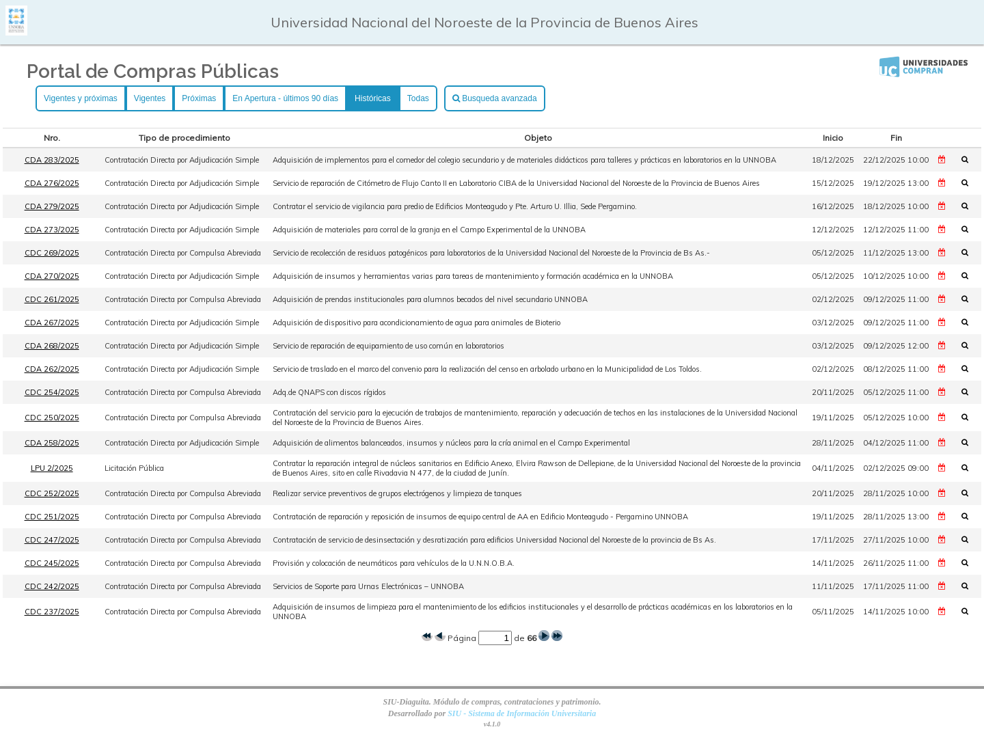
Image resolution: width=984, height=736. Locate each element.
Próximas (199, 98)
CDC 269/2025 (52, 253)
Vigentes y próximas (81, 98)
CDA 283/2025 (52, 160)
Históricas (373, 98)
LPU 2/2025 (52, 468)
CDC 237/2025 (52, 611)
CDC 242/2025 (52, 586)
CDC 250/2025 (52, 417)
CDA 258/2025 (52, 443)
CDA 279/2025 (52, 206)
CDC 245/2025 (52, 563)
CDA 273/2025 (52, 229)
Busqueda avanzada (494, 98)
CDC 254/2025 (52, 392)
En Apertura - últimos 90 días (285, 98)
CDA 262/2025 (52, 369)
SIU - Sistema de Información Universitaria (522, 713)
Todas (418, 98)
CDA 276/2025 (52, 183)
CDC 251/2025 (52, 516)
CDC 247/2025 (52, 540)
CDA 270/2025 (52, 276)
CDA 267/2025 (52, 322)
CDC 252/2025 (52, 493)
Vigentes (149, 98)
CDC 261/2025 (52, 299)
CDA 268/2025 (52, 346)
